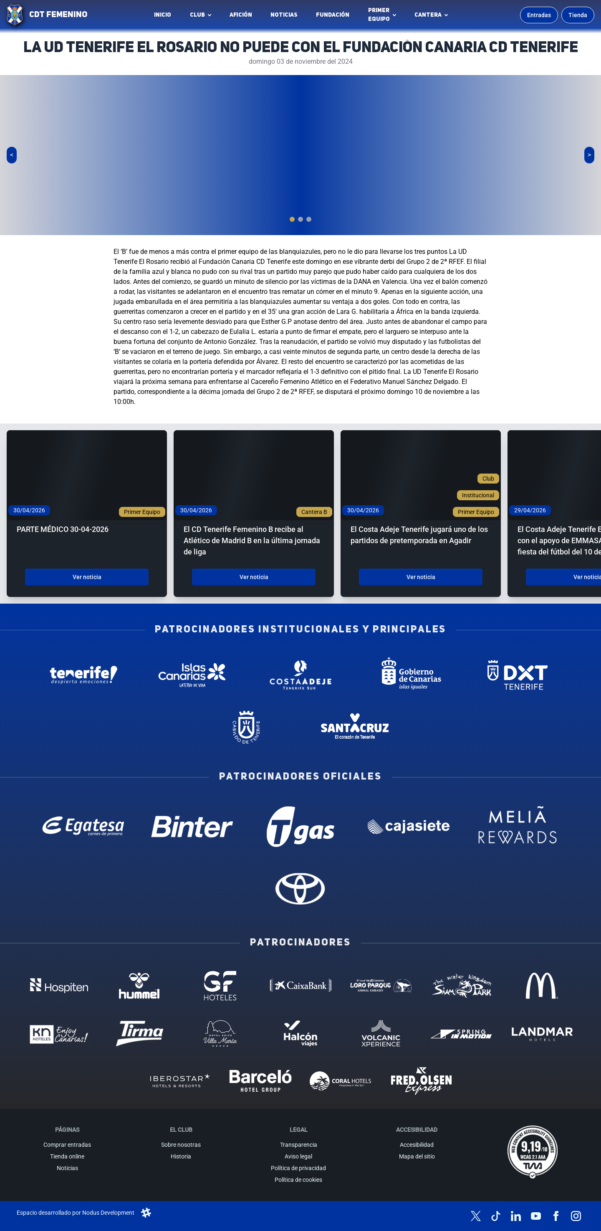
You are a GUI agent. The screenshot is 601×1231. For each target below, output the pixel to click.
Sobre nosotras (181, 1144)
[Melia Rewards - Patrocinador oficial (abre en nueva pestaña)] (517, 826)
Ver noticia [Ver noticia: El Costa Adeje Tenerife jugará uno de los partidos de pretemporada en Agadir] (421, 577)
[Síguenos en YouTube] (536, 1216)
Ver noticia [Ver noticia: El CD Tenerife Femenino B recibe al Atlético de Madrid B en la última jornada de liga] (254, 577)
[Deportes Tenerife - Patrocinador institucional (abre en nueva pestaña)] (517, 675)
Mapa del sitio (417, 1156)
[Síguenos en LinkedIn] (516, 1216)
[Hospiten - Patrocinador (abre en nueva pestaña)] (59, 985)
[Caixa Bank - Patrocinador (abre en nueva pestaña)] (301, 985)
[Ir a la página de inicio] (15, 15)
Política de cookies (298, 1179)
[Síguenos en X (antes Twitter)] (475, 1216)
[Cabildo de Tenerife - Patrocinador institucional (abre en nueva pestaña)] (246, 727)
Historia (181, 1156)
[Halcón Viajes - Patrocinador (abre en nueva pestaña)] (301, 1033)
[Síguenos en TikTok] (495, 1216)
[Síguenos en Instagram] (576, 1216)
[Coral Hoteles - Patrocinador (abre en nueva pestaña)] (341, 1081)
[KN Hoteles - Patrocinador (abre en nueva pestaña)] (59, 1033)
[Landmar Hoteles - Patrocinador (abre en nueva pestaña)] (542, 1033)
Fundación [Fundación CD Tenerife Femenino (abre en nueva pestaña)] (335, 17)
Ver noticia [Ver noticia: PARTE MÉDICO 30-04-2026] (87, 577)
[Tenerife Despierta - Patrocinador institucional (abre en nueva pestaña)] (83, 675)
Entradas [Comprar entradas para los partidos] (539, 15)
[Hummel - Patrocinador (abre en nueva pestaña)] (140, 985)
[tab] (292, 219)
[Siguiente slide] (589, 155)
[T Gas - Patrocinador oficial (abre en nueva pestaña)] (300, 826)
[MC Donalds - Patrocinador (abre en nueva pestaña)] (542, 985)
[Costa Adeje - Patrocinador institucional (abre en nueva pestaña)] (300, 675)
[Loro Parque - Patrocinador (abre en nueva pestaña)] (381, 985)
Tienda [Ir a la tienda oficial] (577, 15)
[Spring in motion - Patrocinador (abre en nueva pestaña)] (461, 1033)
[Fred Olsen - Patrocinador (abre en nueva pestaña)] (421, 1081)
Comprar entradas (67, 1144)
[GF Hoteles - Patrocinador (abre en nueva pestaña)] (220, 985)
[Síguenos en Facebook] (556, 1216)
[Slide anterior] (12, 155)
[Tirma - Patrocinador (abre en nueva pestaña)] (140, 1033)
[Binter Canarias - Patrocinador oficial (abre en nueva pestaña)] (192, 826)
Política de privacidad (298, 1168)
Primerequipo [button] (379, 15)
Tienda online (67, 1156)
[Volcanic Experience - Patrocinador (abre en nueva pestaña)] (381, 1033)
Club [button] (197, 15)
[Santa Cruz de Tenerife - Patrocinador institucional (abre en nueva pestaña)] (355, 727)
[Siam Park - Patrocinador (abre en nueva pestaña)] (461, 985)
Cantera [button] (428, 15)
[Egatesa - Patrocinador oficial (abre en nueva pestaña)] (83, 826)
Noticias (284, 15)
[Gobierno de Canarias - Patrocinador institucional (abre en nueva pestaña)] (409, 675)
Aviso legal (298, 1156)
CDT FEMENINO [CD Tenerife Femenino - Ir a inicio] (58, 15)
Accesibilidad (417, 1144)
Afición (241, 15)
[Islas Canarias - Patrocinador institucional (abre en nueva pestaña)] (192, 675)
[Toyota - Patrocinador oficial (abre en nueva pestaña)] (300, 888)
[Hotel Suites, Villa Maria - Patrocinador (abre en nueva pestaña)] (220, 1033)
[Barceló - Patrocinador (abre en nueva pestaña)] (260, 1081)
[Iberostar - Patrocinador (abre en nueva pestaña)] (180, 1081)
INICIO (162, 15)
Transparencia (298, 1144)
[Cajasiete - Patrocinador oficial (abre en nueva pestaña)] (409, 826)
